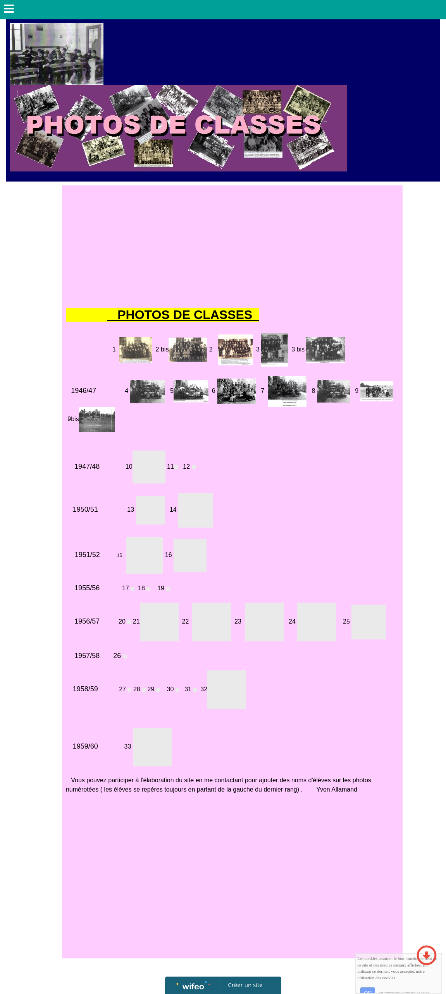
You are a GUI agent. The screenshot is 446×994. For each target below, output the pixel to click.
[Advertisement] (232, 247)
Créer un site (245, 985)
